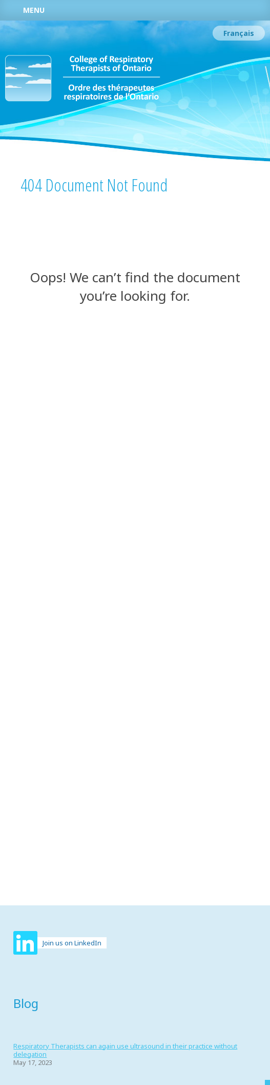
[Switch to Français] (239, 33)
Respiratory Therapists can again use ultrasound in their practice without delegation (125, 1050)
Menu (34, 10)
